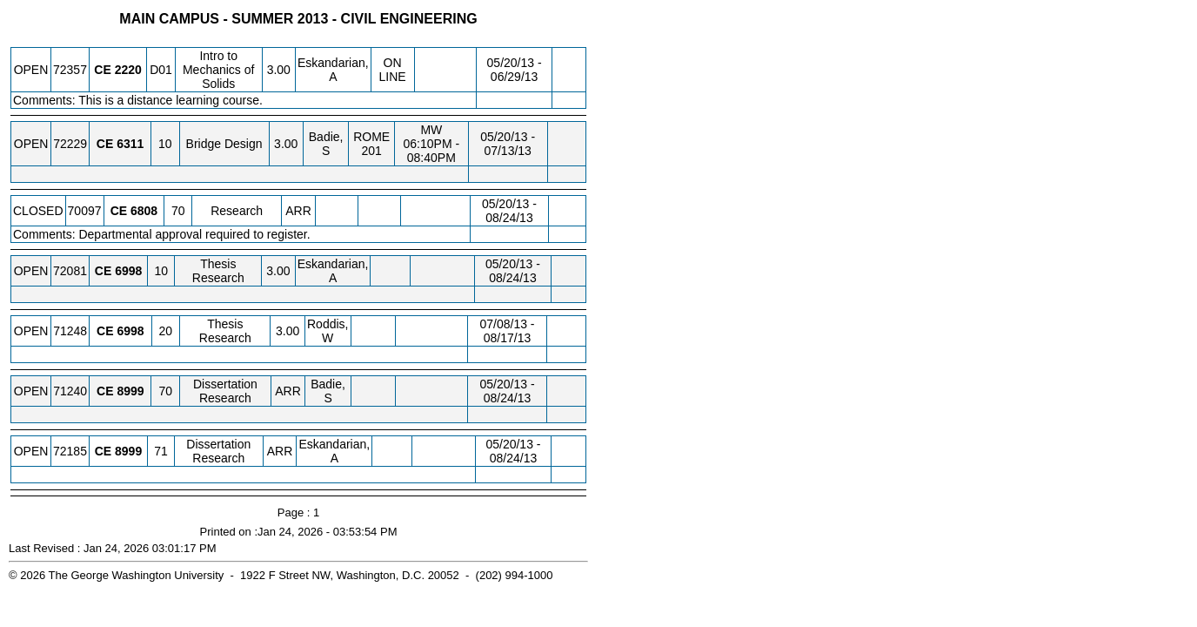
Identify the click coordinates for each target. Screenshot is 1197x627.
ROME (371, 137)
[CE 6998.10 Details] (128, 271)
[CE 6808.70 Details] (143, 211)
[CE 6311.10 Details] (130, 144)
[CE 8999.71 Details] (128, 451)
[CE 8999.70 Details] (130, 391)
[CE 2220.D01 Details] (128, 70)
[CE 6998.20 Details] (130, 331)
